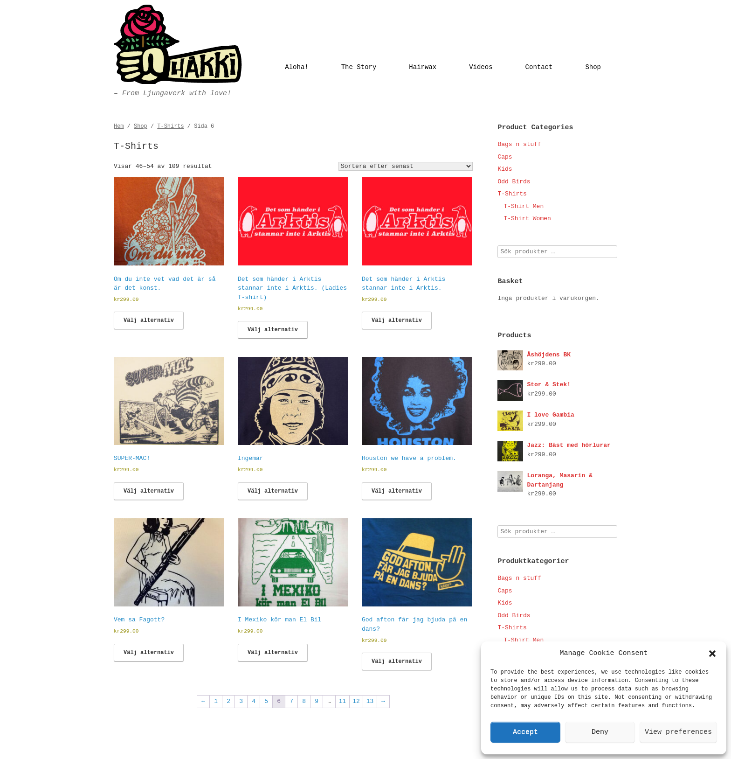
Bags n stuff (519, 144)
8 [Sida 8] (304, 701)
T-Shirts (170, 126)
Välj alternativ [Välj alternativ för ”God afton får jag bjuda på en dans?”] (397, 661)
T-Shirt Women (527, 218)
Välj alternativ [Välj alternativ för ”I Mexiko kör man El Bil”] (273, 652)
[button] (712, 653)
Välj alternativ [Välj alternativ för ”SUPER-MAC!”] (149, 491)
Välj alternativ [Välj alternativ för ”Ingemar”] (273, 491)
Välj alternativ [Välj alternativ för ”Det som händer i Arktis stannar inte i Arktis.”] (397, 320)
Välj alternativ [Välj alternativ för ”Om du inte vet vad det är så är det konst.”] (149, 320)
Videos (480, 67)
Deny (600, 732)
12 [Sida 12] (356, 701)
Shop (593, 67)
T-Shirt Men (523, 206)
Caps (504, 156)
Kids (504, 169)
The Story (359, 67)
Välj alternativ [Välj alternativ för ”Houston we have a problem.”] (397, 491)
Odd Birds (513, 181)
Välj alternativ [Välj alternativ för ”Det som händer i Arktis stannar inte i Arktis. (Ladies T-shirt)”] (273, 330)
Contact (539, 67)
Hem (119, 126)
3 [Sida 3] (241, 701)
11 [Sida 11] (342, 701)
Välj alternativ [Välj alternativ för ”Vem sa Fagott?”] (149, 652)
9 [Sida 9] (316, 701)
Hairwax (422, 67)
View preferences (678, 732)
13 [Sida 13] (370, 701)
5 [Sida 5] (266, 701)
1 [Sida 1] (216, 701)
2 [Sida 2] (228, 701)
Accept (525, 732)
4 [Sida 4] (253, 701)
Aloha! (296, 67)
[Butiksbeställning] (405, 166)
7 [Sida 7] (291, 701)
